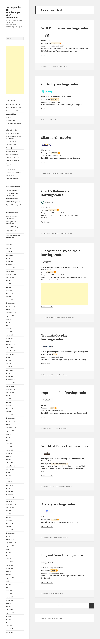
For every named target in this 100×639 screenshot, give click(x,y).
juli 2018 (8, 511)
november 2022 (10, 344)
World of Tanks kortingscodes (64, 446)
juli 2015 (8, 616)
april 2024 (9, 290)
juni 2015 (8, 619)
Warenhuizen (10, 175)
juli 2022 (8, 357)
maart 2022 (9, 370)
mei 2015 (8, 622)
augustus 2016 (10, 578)
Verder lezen (47, 55)
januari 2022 (10, 376)
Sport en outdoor (11, 169)
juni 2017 (8, 552)
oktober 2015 (10, 610)
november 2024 (10, 268)
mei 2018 (8, 517)
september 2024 (11, 274)
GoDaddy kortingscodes (59, 84)
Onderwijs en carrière (12, 148)
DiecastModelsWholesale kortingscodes (60, 253)
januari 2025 (10, 261)
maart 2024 (9, 293)
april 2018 (9, 520)
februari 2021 (10, 412)
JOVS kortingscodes (12, 198)
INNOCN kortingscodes (13, 202)
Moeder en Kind (11, 145)
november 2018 (10, 498)
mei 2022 (8, 364)
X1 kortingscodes (16, 227)
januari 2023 (10, 338)
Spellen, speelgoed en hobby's (65, 318)
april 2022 (9, 367)
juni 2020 (8, 437)
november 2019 (10, 459)
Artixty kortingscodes (58, 504)
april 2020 (9, 444)
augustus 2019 (10, 469)
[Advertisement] (15, 70)
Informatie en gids (11, 130)
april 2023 (9, 328)
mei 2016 (8, 587)
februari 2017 (10, 565)
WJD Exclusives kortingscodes (64, 28)
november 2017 (10, 536)
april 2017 (9, 559)
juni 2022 (8, 360)
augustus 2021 (10, 392)
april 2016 (9, 590)
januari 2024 (10, 300)
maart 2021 (9, 408)
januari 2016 (10, 600)
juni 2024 (8, 284)
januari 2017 (10, 568)
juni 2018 (8, 514)
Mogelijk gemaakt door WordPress (51, 618)
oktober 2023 (10, 309)
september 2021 (11, 389)
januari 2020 (10, 453)
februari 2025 (10, 258)
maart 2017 (9, 562)
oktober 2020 (10, 424)
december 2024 (10, 265)
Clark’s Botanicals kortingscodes (55, 193)
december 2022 (10, 341)
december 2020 (10, 418)
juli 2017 (8, 549)
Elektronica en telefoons (13, 111)
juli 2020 (8, 434)
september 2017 (11, 543)
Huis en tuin (9, 127)
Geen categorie (10, 120)
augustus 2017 (10, 546)
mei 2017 (8, 555)
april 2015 (9, 626)
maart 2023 (9, 332)
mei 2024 (8, 287)
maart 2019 (9, 485)
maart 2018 (9, 523)
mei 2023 (8, 325)
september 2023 (11, 313)
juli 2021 (8, 396)
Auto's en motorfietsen (13, 104)
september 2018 (11, 504)
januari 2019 (10, 491)
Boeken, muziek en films (13, 108)
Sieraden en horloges (12, 157)
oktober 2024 (10, 271)
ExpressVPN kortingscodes (14, 205)
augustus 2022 (10, 354)
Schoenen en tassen (12, 154)
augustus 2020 (10, 431)
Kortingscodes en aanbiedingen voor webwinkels (13, 12)
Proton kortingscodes (12, 190)
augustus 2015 (10, 613)
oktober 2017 (10, 539)
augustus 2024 (10, 277)
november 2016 (10, 574)
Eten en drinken (11, 114)
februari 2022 (10, 373)
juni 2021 (8, 399)
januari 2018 (10, 530)
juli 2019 (8, 472)
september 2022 (11, 351)
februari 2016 (10, 597)
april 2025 (9, 252)
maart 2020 (9, 447)
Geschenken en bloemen (13, 124)
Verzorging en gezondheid (14, 172)
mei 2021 (8, 402)
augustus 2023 (10, 316)
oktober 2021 (10, 386)
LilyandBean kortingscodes (62, 555)
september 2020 (11, 428)
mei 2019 (8, 479)
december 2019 (10, 456)
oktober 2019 (10, 463)
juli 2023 (8, 319)
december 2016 (10, 571)
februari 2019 (10, 488)
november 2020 (10, 421)
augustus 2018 (10, 507)
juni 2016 (8, 584)
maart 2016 (9, 594)
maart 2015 (9, 629)
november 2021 (10, 383)
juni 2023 (8, 322)
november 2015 (10, 606)
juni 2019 (8, 475)
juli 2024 (8, 281)
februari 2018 (10, 527)
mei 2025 (8, 249)
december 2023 (10, 303)
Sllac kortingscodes (56, 137)
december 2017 (10, 533)
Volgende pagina (91, 605)
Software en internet (12, 161)
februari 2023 (10, 335)
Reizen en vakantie (11, 151)
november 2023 (10, 306)
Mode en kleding (11, 141)
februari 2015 (10, 632)
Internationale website (13, 133)
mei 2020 (8, 440)
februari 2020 (10, 450)
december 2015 (10, 603)
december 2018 (10, 495)
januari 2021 (10, 415)
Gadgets (8, 117)
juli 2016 (8, 581)
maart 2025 (9, 255)
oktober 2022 (10, 348)
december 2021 (10, 380)
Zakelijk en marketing (12, 178)
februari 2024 (10, 297)
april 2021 (9, 405)
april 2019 (9, 482)
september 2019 (11, 466)
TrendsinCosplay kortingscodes (54, 337)
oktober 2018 (10, 501)
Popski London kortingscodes (64, 392)
